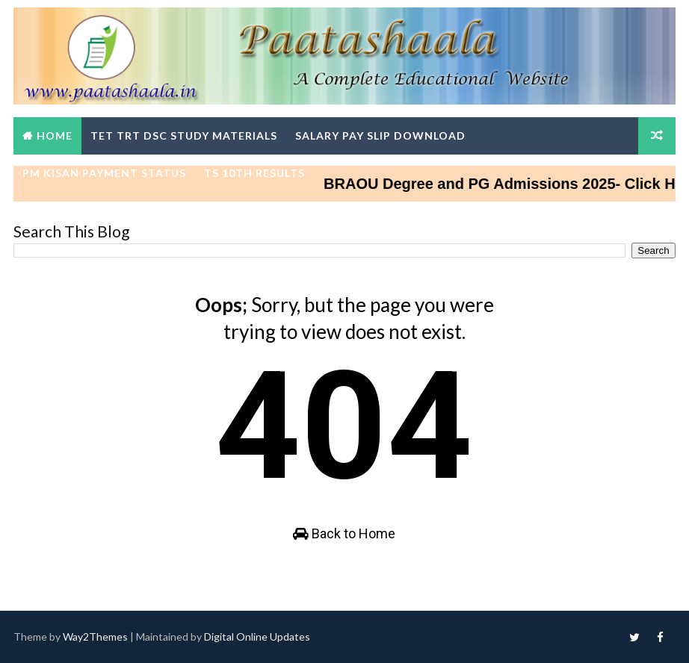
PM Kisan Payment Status (104, 172)
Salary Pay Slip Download (380, 135)
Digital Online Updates (257, 636)
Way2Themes (95, 636)
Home (54, 135)
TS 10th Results (254, 172)
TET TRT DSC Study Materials (183, 135)
